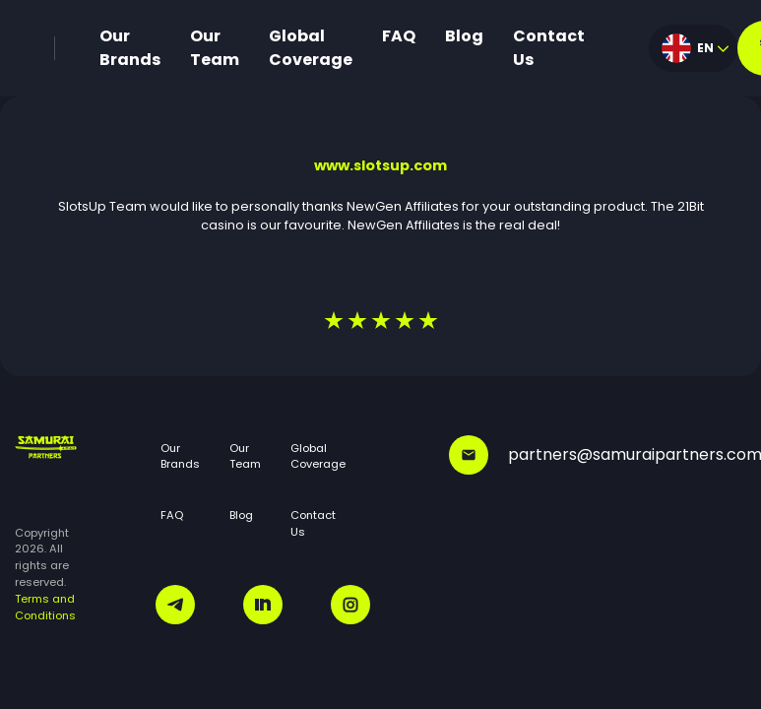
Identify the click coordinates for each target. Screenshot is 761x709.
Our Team (214, 48)
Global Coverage (310, 48)
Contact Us (549, 48)
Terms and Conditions (45, 607)
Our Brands (129, 48)
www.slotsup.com (380, 165)
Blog (464, 36)
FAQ (398, 36)
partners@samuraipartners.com (597, 455)
